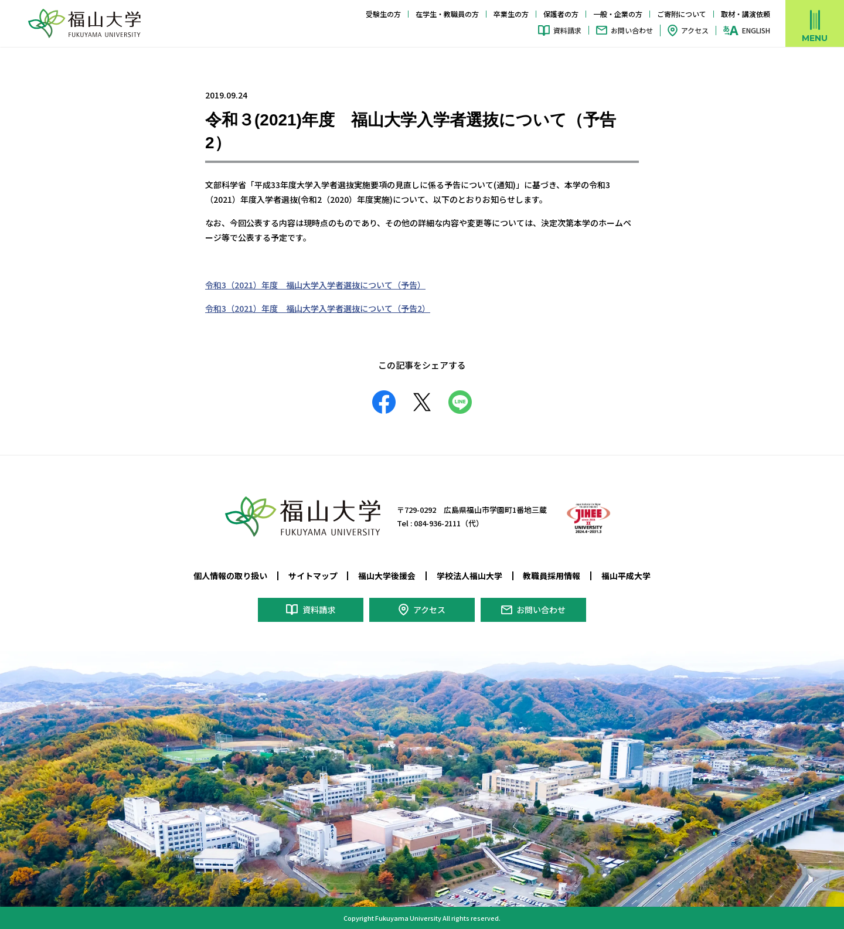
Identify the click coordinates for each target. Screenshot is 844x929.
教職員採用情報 (551, 575)
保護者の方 (560, 14)
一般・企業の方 (617, 14)
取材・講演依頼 (745, 14)
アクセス (695, 30)
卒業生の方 (511, 14)
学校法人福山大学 (469, 575)
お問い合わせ (632, 30)
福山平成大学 (626, 575)
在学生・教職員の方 (447, 14)
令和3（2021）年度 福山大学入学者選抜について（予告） (315, 285)
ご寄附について (681, 14)
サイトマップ (313, 575)
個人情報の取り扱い (230, 575)
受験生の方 (383, 14)
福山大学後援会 (387, 575)
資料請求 (567, 30)
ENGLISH (756, 30)
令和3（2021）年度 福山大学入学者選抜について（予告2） (317, 308)
